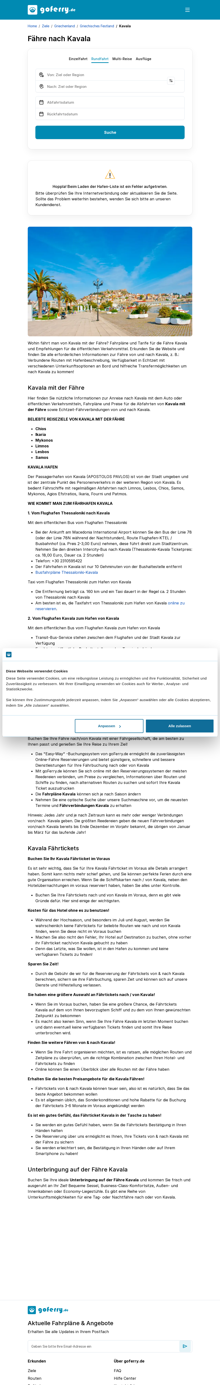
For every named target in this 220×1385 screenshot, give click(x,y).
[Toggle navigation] (187, 10)
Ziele (45, 26)
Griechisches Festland (97, 26)
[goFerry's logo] (52, 10)
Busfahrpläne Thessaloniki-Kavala (66, 572)
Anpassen (109, 726)
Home (32, 26)
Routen (34, 1378)
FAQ (117, 1370)
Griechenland (64, 26)
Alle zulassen (179, 726)
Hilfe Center (125, 1378)
